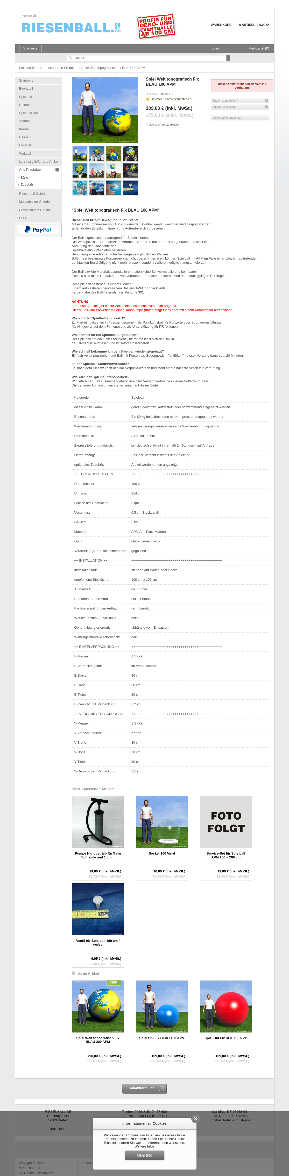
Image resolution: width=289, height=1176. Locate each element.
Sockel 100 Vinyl (162, 853)
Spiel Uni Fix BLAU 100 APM (162, 1038)
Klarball (24, 129)
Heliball (24, 137)
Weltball (25, 153)
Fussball (25, 145)
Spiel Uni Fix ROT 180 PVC (226, 1038)
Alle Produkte (67, 68)
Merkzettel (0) (259, 48)
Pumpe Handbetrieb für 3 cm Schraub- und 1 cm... (98, 855)
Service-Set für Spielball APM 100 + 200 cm (226, 855)
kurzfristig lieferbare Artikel (39, 161)
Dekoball (25, 105)
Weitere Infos (144, 1146)
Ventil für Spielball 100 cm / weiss (98, 942)
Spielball (25, 97)
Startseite (47, 68)
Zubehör (27, 185)
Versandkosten (170, 124)
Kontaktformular (141, 1088)
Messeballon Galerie (34, 202)
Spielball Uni (28, 113)
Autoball (25, 121)
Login (215, 48)
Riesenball (100, 26)
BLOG (24, 218)
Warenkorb (198, 28)
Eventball (26, 88)
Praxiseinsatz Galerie (35, 210)
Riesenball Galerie (33, 194)
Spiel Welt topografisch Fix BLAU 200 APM (97, 1040)
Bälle (24, 178)
